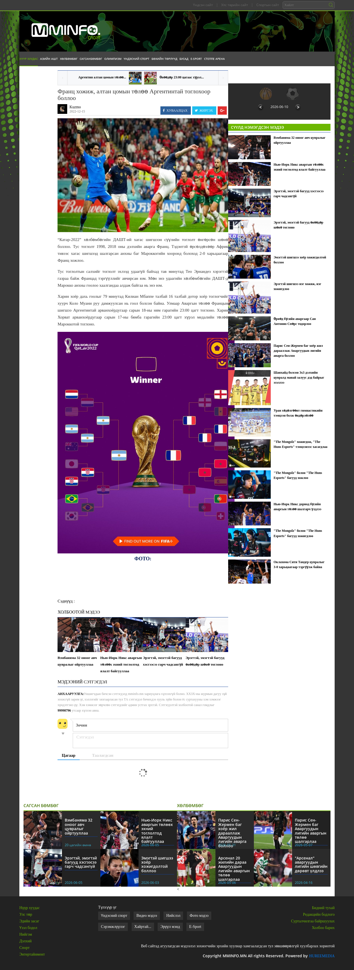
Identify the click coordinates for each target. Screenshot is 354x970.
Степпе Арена (214, 59)
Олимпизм (112, 59)
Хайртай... (142, 927)
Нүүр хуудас (28, 59)
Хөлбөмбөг (68, 59)
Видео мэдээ (146, 915)
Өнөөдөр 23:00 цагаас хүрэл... (182, 77)
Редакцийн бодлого (319, 914)
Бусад (183, 59)
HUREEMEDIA (322, 956)
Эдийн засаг (29, 921)
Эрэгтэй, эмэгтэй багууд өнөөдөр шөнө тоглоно (205, 661)
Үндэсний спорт (136, 59)
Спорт (24, 948)
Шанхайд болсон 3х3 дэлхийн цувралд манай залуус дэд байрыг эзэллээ (299, 377)
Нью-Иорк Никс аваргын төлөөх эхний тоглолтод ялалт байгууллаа (121, 664)
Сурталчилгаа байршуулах (313, 921)
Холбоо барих (323, 928)
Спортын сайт (267, 4)
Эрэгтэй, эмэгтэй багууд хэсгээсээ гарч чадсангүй (163, 661)
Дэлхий (25, 941)
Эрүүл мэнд (170, 927)
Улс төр (25, 914)
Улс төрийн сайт (234, 4)
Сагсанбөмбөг (91, 59)
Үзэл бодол (28, 928)
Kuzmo (75, 107)
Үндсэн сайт (203, 4)
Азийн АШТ (49, 59)
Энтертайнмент (32, 954)
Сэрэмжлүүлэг (113, 927)
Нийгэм (25, 934)
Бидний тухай (323, 908)
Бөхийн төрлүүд (164, 59)
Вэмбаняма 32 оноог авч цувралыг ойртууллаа (77, 661)
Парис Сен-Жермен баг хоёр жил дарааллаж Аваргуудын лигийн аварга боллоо (298, 351)
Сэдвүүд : (66, 601)
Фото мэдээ (199, 915)
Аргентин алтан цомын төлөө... (102, 77)
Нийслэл (173, 915)
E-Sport (196, 59)
